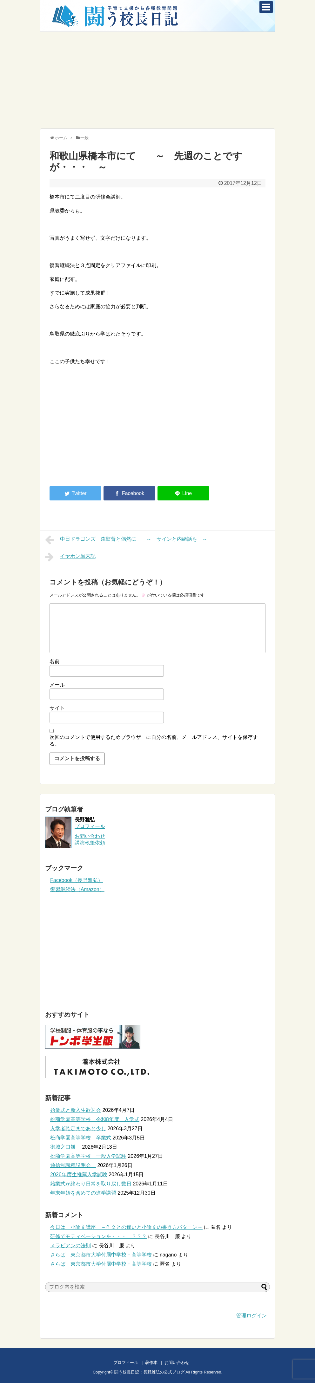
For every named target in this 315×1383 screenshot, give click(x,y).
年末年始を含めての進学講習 (83, 1193)
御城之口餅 (65, 1147)
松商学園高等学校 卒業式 (80, 1137)
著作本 (151, 1362)
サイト (57, 708)
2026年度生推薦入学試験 (78, 1174)
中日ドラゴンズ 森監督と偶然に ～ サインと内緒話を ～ (126, 540)
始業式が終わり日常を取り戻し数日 (90, 1183)
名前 (55, 661)
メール (57, 685)
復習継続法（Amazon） (77, 889)
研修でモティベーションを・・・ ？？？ (98, 1236)
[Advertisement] (157, 79)
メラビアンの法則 (70, 1245)
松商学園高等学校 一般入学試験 (88, 1156)
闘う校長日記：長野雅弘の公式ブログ (149, 1372)
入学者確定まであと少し (78, 1128)
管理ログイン (251, 1315)
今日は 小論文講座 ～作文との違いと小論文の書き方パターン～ (126, 1227)
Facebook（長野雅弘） (76, 880)
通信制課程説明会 (73, 1165)
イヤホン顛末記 (70, 557)
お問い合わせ (183, 1362)
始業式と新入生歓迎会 (75, 1110)
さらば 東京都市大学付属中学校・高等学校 (101, 1254)
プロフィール (90, 826)
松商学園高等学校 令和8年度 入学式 (94, 1119)
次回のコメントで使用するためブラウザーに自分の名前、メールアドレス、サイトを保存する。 (154, 740)
